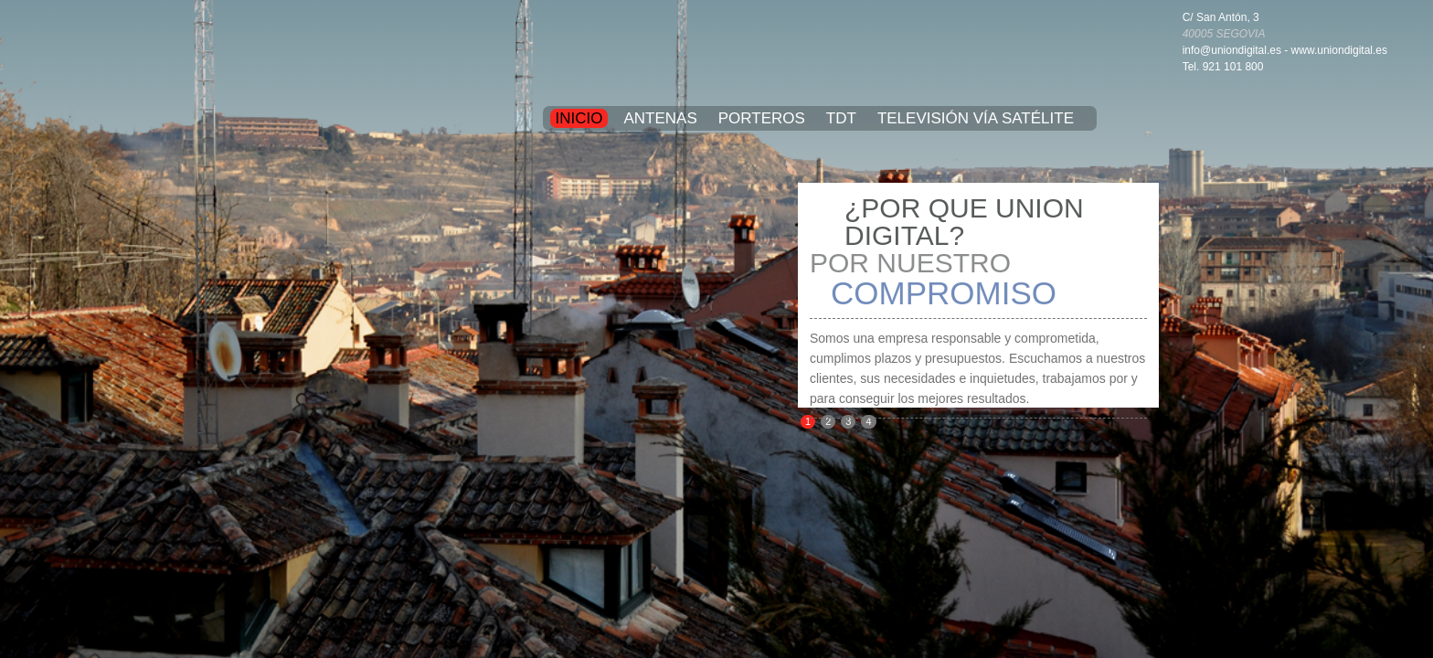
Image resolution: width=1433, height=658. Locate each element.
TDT (841, 118)
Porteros (761, 118)
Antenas (659, 118)
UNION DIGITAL (717, 46)
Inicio (579, 118)
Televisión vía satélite (975, 118)
